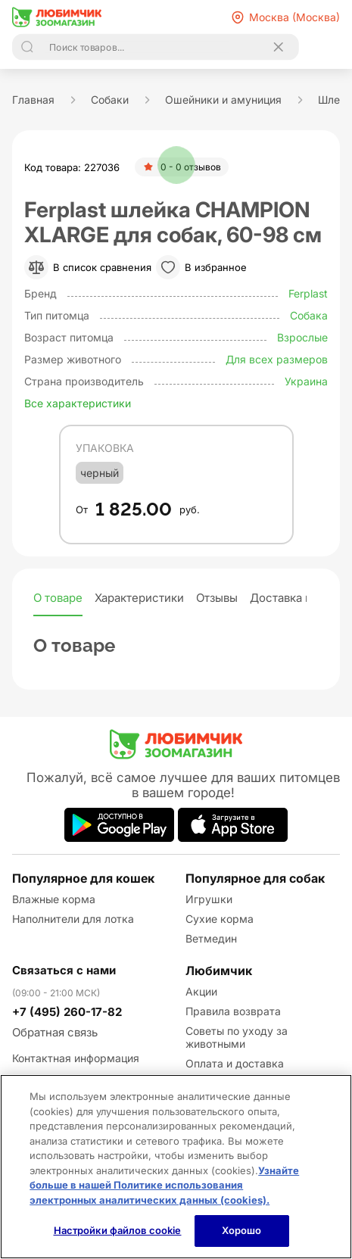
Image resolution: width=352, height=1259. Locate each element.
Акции (201, 991)
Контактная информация (75, 1058)
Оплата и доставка (234, 1063)
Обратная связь (55, 1032)
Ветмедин (211, 938)
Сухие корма (219, 918)
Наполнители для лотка (73, 918)
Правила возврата (233, 1011)
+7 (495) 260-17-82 (67, 1012)
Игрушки (208, 899)
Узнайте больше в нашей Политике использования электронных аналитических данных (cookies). (164, 1185)
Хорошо (242, 1230)
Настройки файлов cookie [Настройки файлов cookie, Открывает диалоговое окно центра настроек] (118, 1230)
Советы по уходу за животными (236, 1037)
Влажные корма (53, 899)
